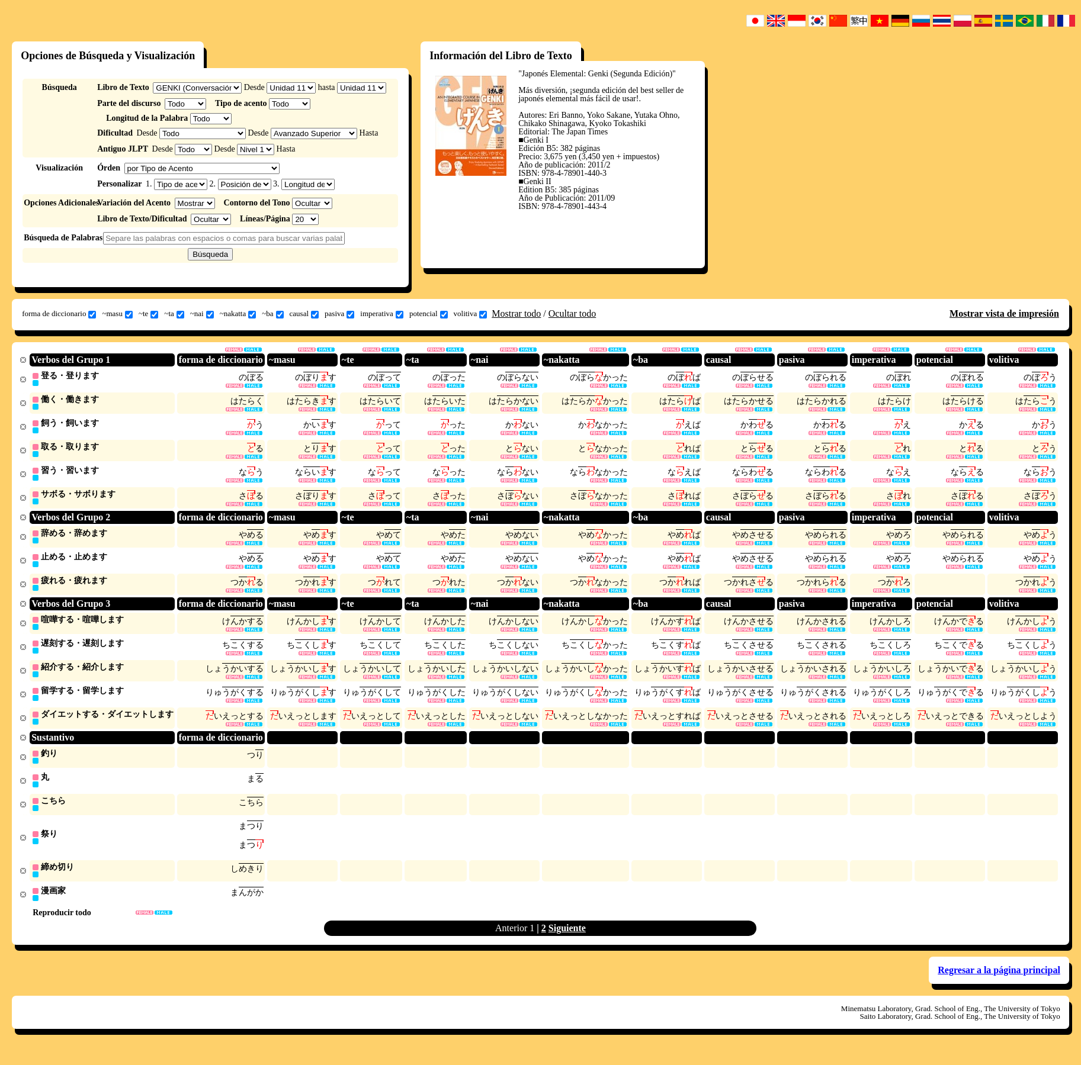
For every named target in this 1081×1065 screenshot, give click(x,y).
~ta (174, 313)
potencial (428, 313)
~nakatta (238, 313)
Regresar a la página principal (999, 982)
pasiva (339, 313)
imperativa (381, 313)
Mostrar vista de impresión (1004, 313)
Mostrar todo (516, 313)
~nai (202, 313)
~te (148, 313)
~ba (272, 313)
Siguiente (567, 940)
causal (304, 313)
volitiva (470, 313)
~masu (117, 313)
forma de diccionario (59, 313)
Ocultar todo (572, 313)
